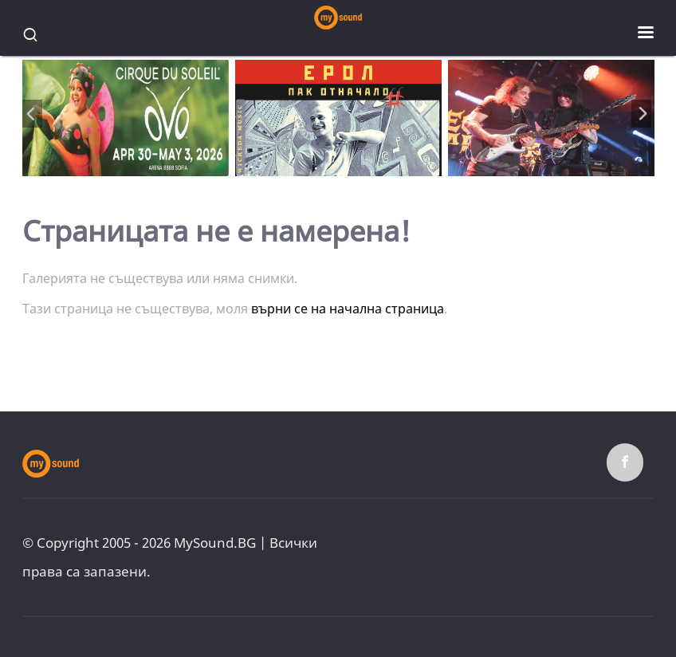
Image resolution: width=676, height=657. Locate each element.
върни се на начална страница (347, 308)
